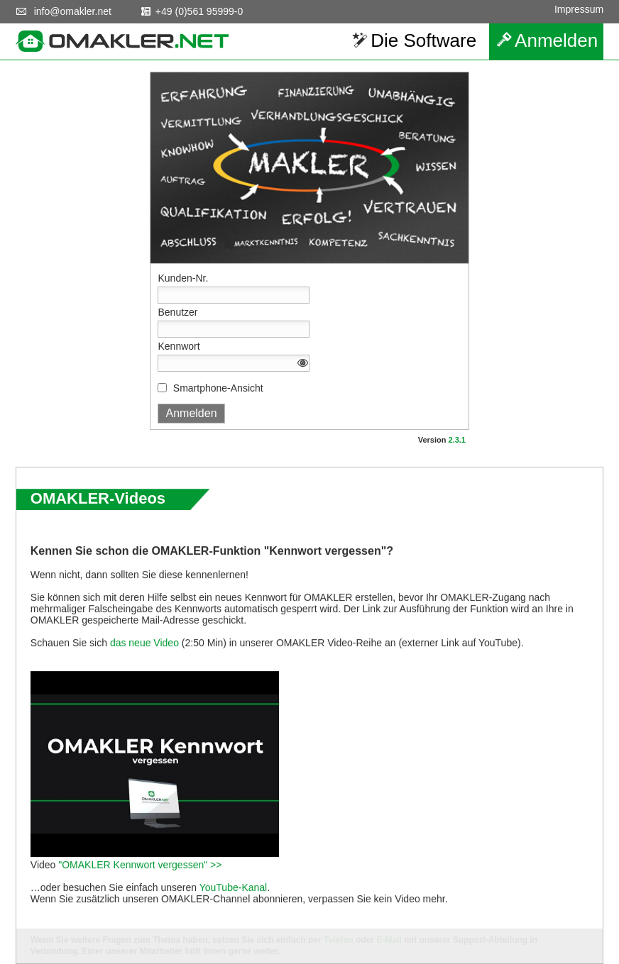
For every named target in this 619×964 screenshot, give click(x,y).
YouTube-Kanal (233, 913)
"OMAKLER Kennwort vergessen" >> (139, 891)
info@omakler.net (72, 11)
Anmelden (556, 40)
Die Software (423, 40)
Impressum (578, 9)
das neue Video (144, 669)
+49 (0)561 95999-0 (199, 11)
